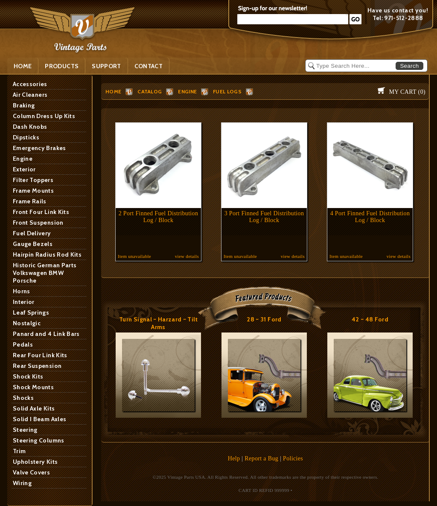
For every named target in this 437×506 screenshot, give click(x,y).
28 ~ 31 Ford (264, 319)
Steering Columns (38, 440)
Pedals (23, 344)
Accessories (30, 84)
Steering (25, 430)
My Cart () (407, 92)
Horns (21, 291)
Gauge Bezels (32, 244)
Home (23, 66)
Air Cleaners (30, 94)
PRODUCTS (62, 66)
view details (187, 256)
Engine (22, 158)
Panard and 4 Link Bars (46, 334)
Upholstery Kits (35, 462)
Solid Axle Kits (34, 408)
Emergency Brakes (39, 148)
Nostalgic (27, 323)
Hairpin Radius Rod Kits (47, 254)
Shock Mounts (33, 387)
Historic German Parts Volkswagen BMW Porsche (44, 272)
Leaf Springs (31, 312)
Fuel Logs (227, 91)
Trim (19, 451)
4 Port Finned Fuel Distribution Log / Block (370, 216)
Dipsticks (26, 137)
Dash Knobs (30, 126)
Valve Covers (31, 472)
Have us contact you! (397, 10)
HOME (113, 91)
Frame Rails (30, 201)
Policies (293, 458)
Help (234, 458)
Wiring (22, 483)
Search (409, 66)
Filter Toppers (33, 180)
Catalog (149, 91)
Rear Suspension (37, 366)
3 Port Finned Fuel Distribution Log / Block (264, 216)
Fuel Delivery (32, 233)
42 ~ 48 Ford (370, 319)
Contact (148, 66)
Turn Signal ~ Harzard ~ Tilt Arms (158, 323)
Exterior (24, 169)
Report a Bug (261, 458)
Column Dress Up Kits (44, 116)
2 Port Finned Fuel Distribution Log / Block (158, 216)
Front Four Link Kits (41, 212)
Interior (24, 302)
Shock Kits (28, 376)
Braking (24, 105)
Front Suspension (38, 222)
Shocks (23, 398)
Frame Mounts (33, 190)
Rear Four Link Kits (40, 355)
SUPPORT (106, 66)
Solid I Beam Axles (39, 419)
